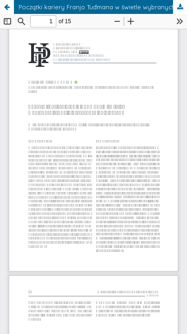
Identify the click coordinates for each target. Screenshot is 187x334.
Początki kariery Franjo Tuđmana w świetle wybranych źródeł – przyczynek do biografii (103, 7)
